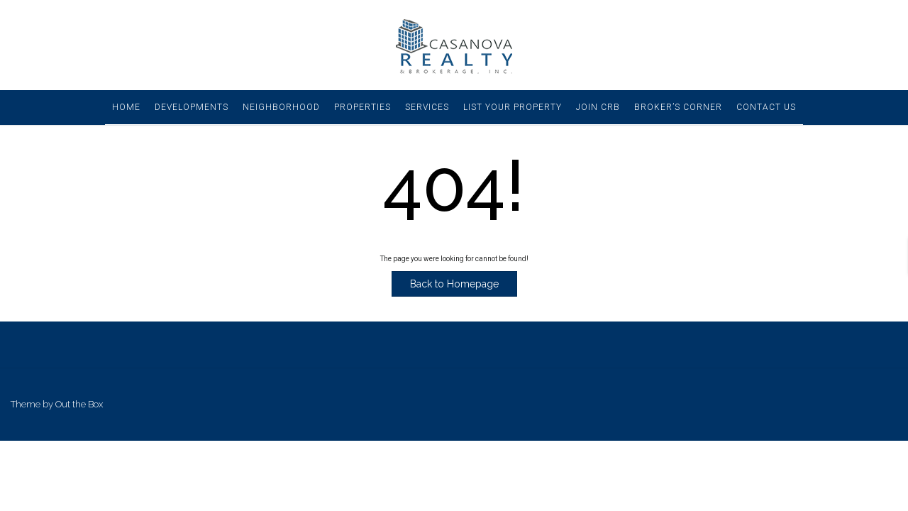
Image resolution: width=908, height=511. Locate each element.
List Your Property (512, 107)
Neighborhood (281, 107)
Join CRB (598, 107)
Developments (191, 107)
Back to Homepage (454, 284)
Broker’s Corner (678, 107)
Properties (362, 107)
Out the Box (79, 404)
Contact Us (766, 107)
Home (126, 107)
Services (427, 107)
